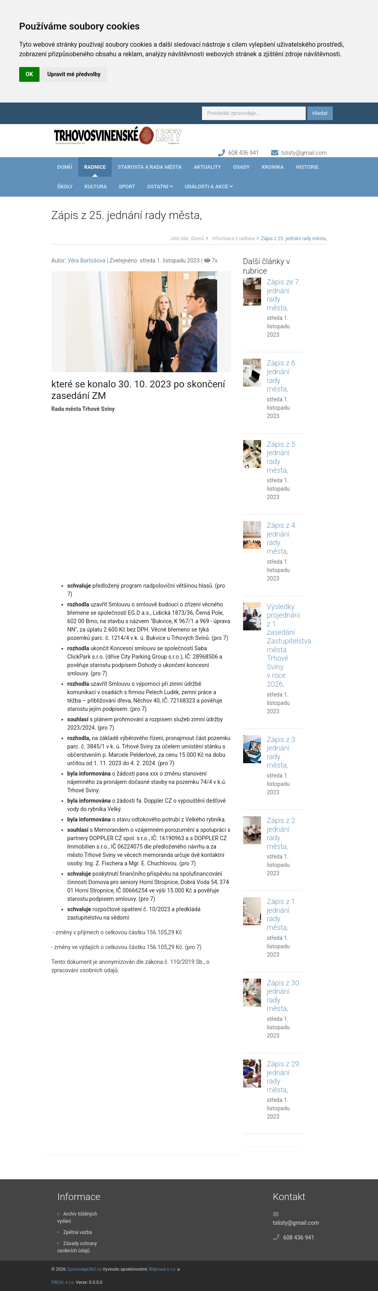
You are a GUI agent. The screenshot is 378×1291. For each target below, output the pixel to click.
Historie (307, 167)
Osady (241, 167)
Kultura (96, 187)
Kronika (273, 167)
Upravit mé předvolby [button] (74, 74)
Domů (64, 167)
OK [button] (29, 74)
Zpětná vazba (74, 1232)
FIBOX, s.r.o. (63, 1282)
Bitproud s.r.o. (162, 1269)
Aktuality (207, 167)
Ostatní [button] (160, 187)
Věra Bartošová (86, 260)
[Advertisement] (141, 497)
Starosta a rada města (150, 167)
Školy (65, 187)
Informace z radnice (233, 238)
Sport (127, 187)
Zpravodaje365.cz (84, 1269)
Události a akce (209, 187)
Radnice (95, 167)
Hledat (320, 113)
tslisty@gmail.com (304, 153)
